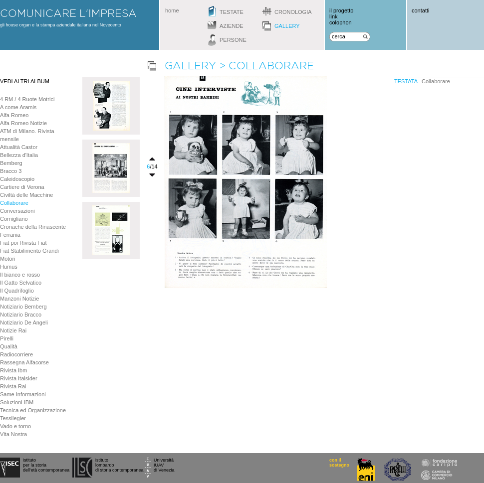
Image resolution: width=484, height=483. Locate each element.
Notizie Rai (13, 330)
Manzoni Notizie (19, 299)
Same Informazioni (23, 394)
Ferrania (10, 235)
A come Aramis (18, 107)
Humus (8, 267)
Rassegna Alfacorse (24, 362)
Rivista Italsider (18, 378)
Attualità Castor (18, 147)
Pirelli (6, 338)
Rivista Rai (13, 386)
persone (233, 40)
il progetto (341, 10)
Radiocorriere (16, 354)
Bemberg (11, 163)
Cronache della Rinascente (33, 227)
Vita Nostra (13, 434)
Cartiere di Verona (22, 187)
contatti (420, 10)
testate (231, 12)
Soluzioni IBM (16, 402)
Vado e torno (15, 426)
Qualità (8, 346)
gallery (287, 26)
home (172, 10)
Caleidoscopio (17, 179)
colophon (340, 22)
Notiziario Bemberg (23, 307)
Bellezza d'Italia (19, 155)
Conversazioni (17, 211)
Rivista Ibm (13, 370)
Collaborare (14, 203)
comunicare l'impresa (68, 12)
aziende (231, 26)
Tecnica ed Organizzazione (33, 410)
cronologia (293, 12)
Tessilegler (13, 418)
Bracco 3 (10, 171)
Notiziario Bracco (20, 315)
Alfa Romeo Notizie (23, 123)
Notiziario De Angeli (24, 322)
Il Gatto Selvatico (20, 283)
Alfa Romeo (14, 115)
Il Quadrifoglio (17, 291)
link (333, 16)
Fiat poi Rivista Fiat (23, 243)
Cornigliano (14, 219)
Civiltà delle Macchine (26, 195)
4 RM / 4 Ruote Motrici (27, 99)
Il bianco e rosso (20, 275)
